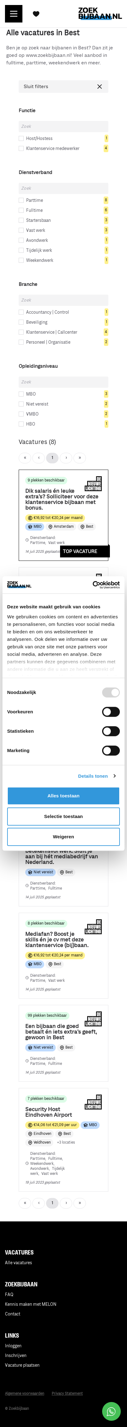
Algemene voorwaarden (24, 1393)
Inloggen (13, 1346)
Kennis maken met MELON (30, 1304)
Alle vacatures (18, 1262)
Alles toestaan (63, 795)
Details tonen (93, 776)
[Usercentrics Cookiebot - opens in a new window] (92, 585)
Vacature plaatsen (22, 1365)
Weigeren (63, 836)
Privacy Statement (67, 1393)
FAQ (9, 1294)
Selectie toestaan (63, 816)
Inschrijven (15, 1355)
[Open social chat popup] (111, 1411)
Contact (12, 1314)
